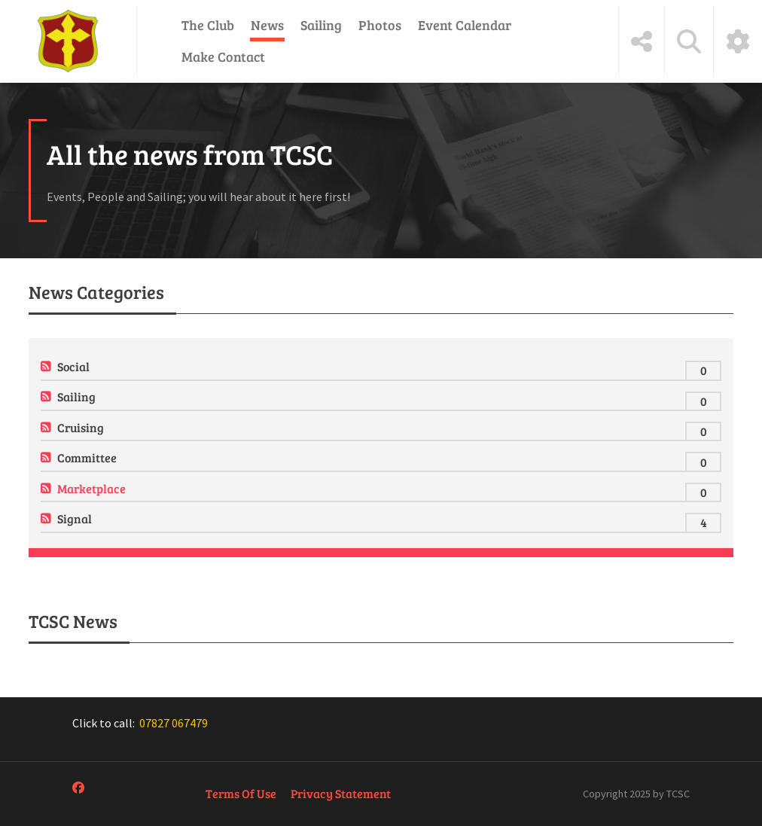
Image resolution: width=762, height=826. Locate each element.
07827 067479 (173, 722)
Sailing (321, 25)
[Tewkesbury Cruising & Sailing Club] (68, 41)
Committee (87, 457)
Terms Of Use (241, 793)
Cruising (80, 427)
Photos (379, 25)
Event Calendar (464, 25)
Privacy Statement (341, 793)
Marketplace (91, 488)
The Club (207, 25)
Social (73, 366)
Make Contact (223, 56)
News (267, 25)
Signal (74, 518)
